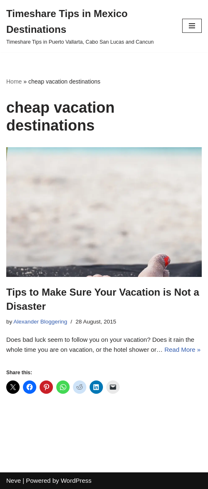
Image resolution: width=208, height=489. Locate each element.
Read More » (182, 349)
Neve (13, 480)
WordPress (76, 480)
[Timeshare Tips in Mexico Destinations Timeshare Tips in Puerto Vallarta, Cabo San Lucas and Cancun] (88, 26)
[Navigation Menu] (192, 26)
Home (14, 81)
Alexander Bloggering (40, 322)
